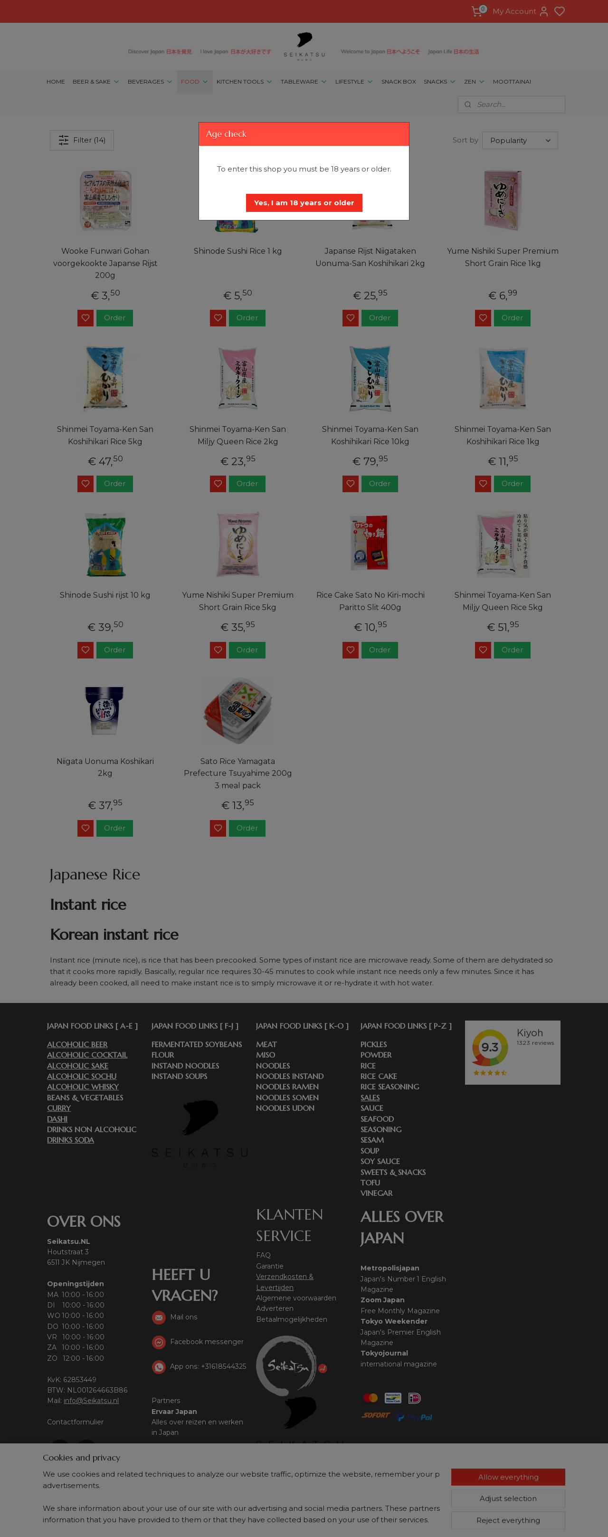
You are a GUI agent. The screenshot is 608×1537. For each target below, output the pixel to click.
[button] (304, 203)
